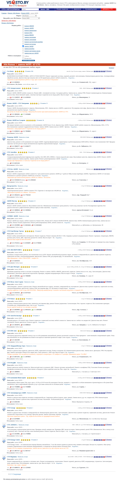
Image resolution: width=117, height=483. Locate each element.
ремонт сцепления (30, 39)
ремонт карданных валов (32, 51)
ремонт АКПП (29, 28)
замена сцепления (30, 37)
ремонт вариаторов (31, 30)
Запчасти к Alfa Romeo (8, 20)
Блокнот (111, 68)
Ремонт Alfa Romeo (14, 13)
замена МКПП (29, 35)
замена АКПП (29, 46)
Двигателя (77, 9)
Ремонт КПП (25, 13)
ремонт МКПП (29, 26)
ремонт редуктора (30, 44)
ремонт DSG (28, 33)
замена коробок (29, 48)
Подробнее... (71, 78)
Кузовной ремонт (91, 9)
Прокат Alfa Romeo (7, 23)
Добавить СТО (108, 9)
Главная (4, 13)
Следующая (17, 474)
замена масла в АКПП (32, 53)
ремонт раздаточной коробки (34, 42)
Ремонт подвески (62, 9)
